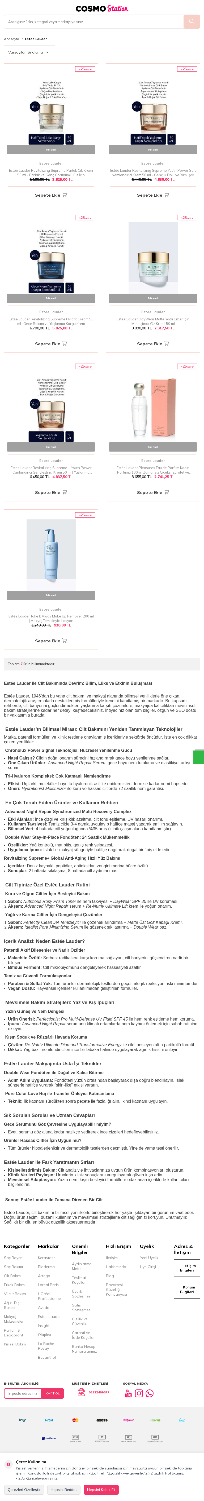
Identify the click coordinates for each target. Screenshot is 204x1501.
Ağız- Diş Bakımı (11, 1305)
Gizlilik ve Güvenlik (80, 1321)
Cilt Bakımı (13, 1275)
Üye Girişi (148, 1266)
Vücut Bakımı (15, 1293)
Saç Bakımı (13, 1266)
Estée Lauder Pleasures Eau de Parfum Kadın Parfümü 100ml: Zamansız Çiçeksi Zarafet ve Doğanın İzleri (153, 470)
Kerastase (47, 1257)
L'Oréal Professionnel (50, 1296)
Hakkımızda (116, 1266)
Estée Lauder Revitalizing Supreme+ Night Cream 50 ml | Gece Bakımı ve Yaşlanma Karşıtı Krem (51, 321)
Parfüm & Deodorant (13, 1332)
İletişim (112, 1257)
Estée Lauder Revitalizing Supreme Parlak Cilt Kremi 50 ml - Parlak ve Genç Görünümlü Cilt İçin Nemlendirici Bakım (51, 172)
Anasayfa (11, 39)
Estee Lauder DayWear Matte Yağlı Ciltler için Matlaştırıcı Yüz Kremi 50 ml (153, 321)
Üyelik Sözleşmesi (81, 1294)
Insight (43, 1325)
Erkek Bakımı (15, 1284)
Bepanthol (47, 1357)
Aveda (43, 1307)
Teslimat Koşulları (79, 1280)
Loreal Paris (48, 1284)
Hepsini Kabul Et (101, 1489)
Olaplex (44, 1334)
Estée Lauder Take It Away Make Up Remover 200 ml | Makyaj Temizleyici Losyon (51, 618)
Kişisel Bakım (15, 1344)
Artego (44, 1275)
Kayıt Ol (53, 1393)
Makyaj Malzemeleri (14, 1319)
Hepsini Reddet (64, 1489)
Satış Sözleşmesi (81, 1307)
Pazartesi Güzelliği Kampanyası (116, 1289)
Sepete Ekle (51, 195)
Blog (110, 1275)
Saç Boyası (13, 1257)
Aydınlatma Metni (82, 1266)
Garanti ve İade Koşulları (84, 1335)
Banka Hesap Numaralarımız (84, 1349)
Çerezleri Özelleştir (24, 1489)
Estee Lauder (36, 39)
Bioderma (46, 1266)
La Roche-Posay (47, 1346)
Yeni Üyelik (149, 1257)
